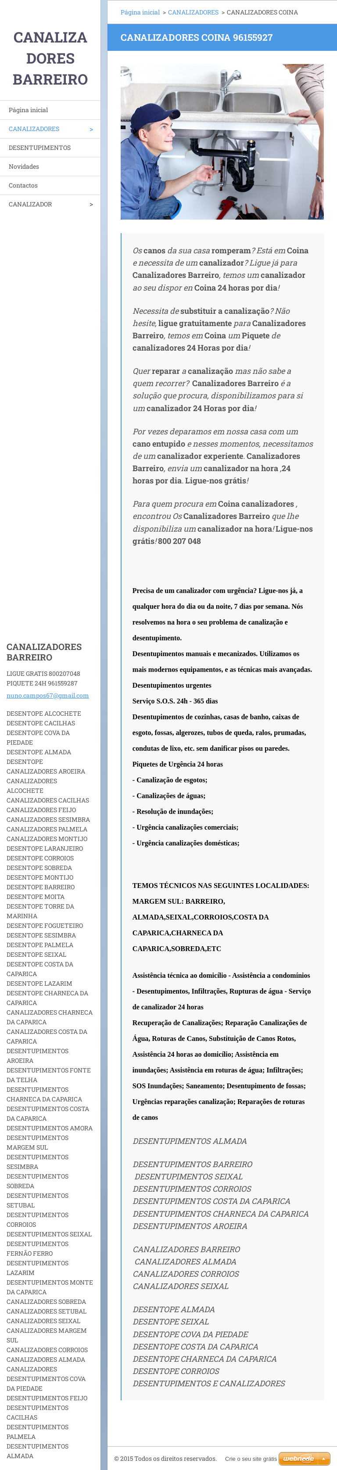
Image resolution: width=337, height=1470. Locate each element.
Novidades (24, 166)
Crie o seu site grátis (251, 1459)
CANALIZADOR (30, 204)
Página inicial (28, 110)
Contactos (23, 185)
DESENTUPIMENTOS (40, 147)
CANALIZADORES (34, 128)
